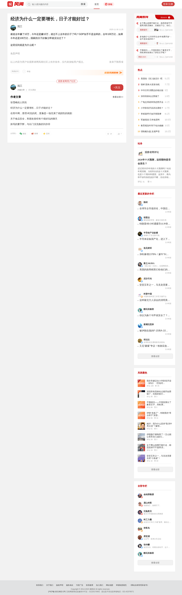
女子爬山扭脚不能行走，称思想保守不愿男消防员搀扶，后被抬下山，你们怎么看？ (156, 24)
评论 (141, 181)
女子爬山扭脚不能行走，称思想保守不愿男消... (159, 446)
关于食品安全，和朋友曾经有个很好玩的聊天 (33, 118)
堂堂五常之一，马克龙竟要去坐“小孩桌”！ (154, 285)
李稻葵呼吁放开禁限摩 (151, 114)
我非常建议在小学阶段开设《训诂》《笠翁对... (159, 382)
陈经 (146, 202)
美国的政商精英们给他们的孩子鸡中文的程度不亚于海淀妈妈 (154, 269)
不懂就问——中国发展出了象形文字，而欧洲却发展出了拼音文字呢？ (156, 51)
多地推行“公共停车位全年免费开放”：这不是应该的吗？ (156, 38)
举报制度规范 (121, 585)
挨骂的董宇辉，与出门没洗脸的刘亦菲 (30, 124)
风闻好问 (15, 71)
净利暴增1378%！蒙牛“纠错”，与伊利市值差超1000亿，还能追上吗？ (154, 254)
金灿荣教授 (149, 494)
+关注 (117, 87)
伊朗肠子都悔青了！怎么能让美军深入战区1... (159, 435)
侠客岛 (147, 528)
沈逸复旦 (148, 511)
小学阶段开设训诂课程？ (152, 108)
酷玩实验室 (149, 309)
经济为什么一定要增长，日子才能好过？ (31, 108)
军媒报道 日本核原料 (150, 120)
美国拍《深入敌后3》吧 (151, 78)
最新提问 (143, 30)
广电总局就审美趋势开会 (152, 102)
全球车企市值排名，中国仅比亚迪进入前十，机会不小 (154, 208)
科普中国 (148, 294)
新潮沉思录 (149, 324)
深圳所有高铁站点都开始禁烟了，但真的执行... (159, 392)
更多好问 (164, 17)
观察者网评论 (152, 152)
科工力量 (148, 519)
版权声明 (59, 585)
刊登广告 (79, 585)
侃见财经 (148, 248)
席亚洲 (147, 536)
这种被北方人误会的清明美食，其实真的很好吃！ (154, 300)
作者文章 (15, 96)
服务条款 (69, 585)
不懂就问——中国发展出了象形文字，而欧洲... (159, 403)
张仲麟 (147, 545)
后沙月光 (148, 279)
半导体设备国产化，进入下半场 (154, 239)
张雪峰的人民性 (18, 102)
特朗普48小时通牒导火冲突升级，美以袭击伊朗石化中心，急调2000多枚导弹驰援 (154, 223)
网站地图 (109, 585)
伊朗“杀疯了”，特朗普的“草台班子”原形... (159, 414)
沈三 (19, 26)
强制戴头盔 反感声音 (150, 131)
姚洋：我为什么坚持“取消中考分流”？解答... (159, 424)
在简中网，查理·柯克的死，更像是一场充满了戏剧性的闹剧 (41, 113)
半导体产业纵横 (151, 233)
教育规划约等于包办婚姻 (152, 125)
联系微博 (89, 585)
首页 (96, 4)
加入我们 (99, 585)
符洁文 (147, 340)
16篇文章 (21, 90)
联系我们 (39, 585)
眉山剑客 (148, 503)
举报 (28, 71)
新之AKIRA (149, 263)
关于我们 (49, 585)
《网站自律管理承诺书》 (139, 585)
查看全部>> (118, 97)
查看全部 (155, 356)
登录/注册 (168, 4)
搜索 (83, 4)
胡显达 (147, 217)
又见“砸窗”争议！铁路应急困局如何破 (154, 346)
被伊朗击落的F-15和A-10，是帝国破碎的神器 (154, 330)
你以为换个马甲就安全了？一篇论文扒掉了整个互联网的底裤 (154, 315)
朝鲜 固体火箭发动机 (150, 84)
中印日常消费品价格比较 (152, 90)
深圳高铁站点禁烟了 (150, 96)
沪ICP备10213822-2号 (57, 592)
